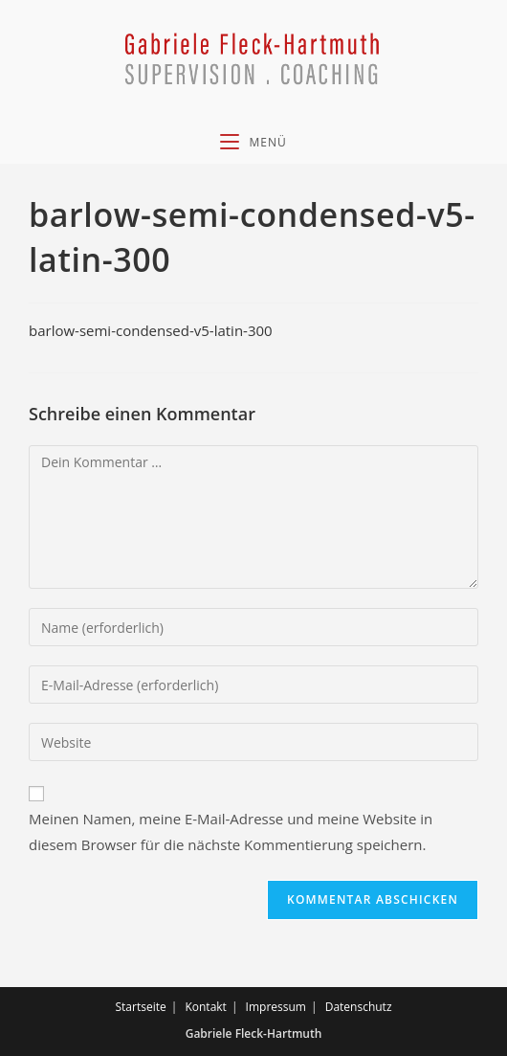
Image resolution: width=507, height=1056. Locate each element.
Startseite (140, 1007)
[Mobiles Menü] (253, 142)
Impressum (276, 1007)
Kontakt (205, 1007)
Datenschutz (358, 1007)
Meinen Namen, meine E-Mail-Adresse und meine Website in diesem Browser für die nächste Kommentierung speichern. (230, 831)
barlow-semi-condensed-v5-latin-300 (151, 330)
